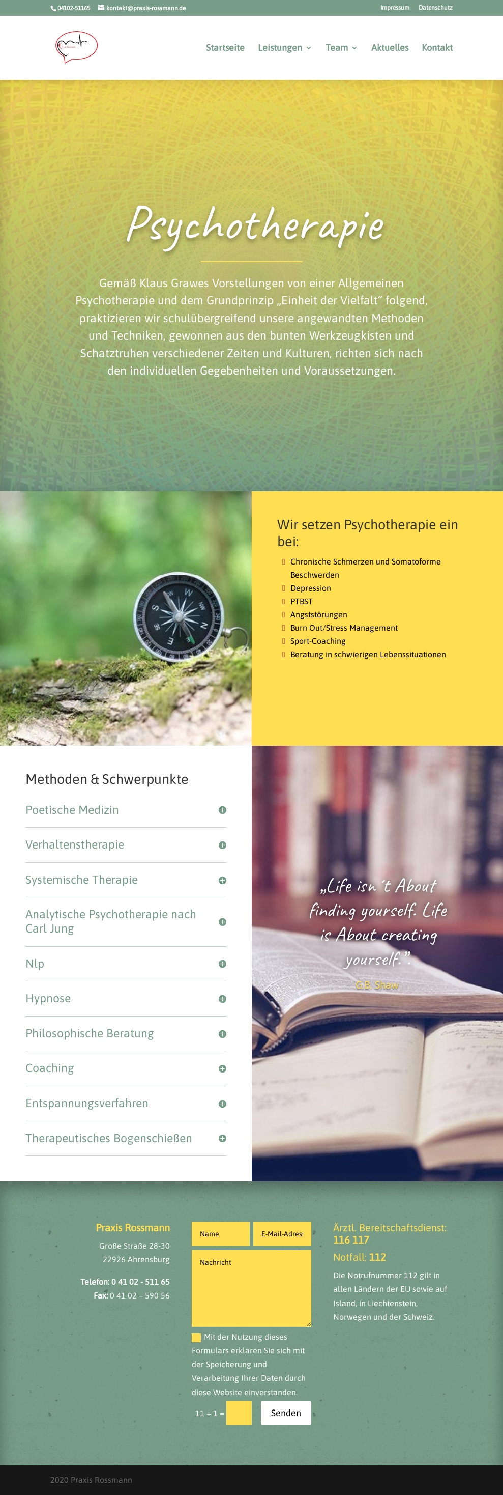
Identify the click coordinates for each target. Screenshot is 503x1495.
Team (337, 48)
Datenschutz (436, 8)
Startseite (225, 48)
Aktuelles (389, 48)
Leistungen (280, 48)
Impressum (394, 8)
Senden (286, 1412)
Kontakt (437, 48)
